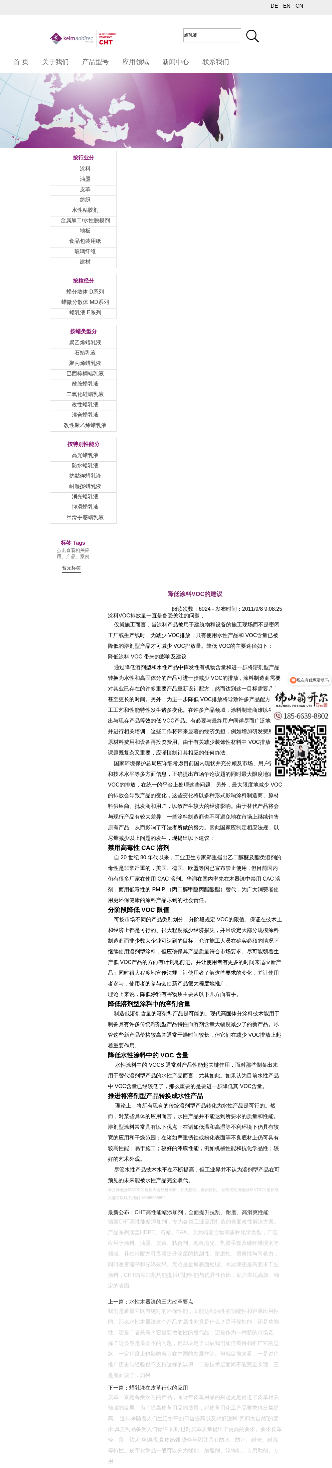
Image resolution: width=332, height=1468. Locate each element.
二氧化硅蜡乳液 (85, 394)
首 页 (21, 61)
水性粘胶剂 (85, 210)
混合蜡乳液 (85, 415)
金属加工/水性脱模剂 (85, 220)
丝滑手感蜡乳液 (85, 517)
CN (299, 6)
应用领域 (135, 61)
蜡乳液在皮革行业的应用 (158, 1388)
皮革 (85, 189)
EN (286, 6)
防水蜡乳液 (85, 465)
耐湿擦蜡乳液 (85, 486)
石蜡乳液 (85, 353)
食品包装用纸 (85, 241)
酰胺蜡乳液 (85, 384)
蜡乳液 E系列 (85, 312)
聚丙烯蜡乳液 (85, 363)
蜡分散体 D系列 (85, 292)
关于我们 (55, 61)
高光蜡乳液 (85, 455)
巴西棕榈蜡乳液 (85, 373)
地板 (85, 230)
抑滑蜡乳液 (85, 507)
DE (274, 6)
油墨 (85, 179)
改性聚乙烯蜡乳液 (85, 425)
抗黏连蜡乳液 (85, 476)
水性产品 (172, 1075)
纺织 (85, 199)
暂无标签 (71, 567)
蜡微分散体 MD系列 (85, 302)
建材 (85, 262)
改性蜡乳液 (85, 404)
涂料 (85, 168)
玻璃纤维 (85, 251)
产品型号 (95, 61)
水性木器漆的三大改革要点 (161, 1302)
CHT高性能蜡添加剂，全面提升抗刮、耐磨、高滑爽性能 (202, 1212)
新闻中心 (175, 61)
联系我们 (215, 61)
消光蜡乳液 (85, 496)
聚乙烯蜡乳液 (85, 342)
